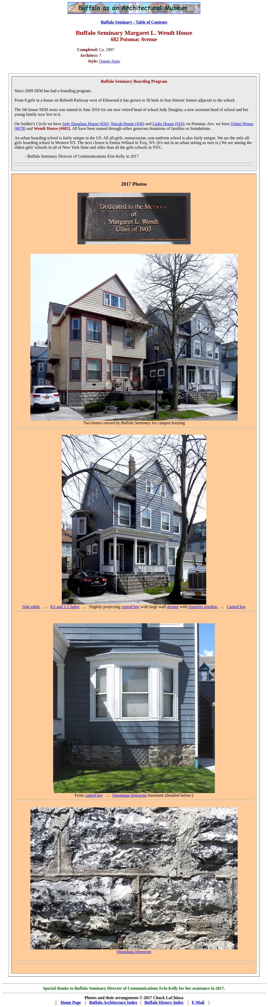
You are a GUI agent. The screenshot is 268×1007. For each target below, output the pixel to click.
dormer (173, 606)
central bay (130, 606)
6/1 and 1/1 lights (65, 606)
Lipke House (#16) (168, 124)
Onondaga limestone (129, 795)
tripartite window (203, 606)
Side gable (31, 606)
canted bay (94, 795)
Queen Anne (109, 61)
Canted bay (236, 606)
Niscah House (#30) (127, 124)
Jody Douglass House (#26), (86, 124)
